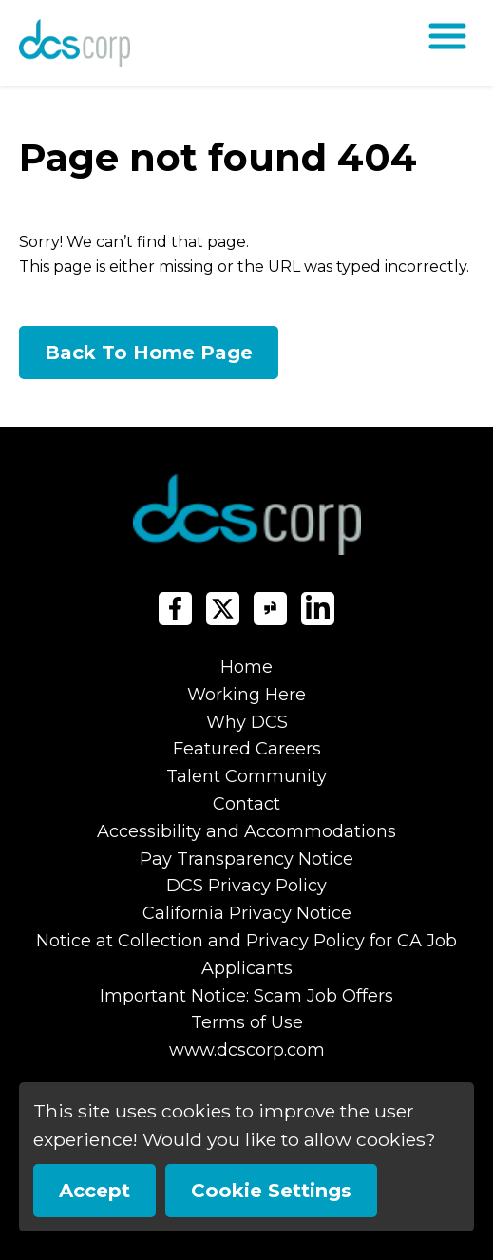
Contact (246, 803)
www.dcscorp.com (247, 1050)
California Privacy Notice (246, 913)
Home (246, 667)
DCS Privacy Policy (246, 885)
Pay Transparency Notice (246, 859)
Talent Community (246, 776)
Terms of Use (247, 1022)
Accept (94, 1190)
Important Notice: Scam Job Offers (246, 995)
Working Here (246, 694)
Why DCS (247, 722)
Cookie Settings (271, 1190)
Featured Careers (247, 748)
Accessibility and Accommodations (246, 831)
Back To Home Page (149, 352)
